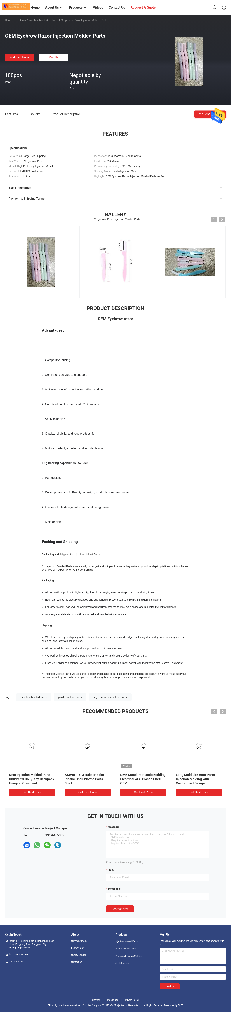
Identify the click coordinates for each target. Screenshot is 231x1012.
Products (20, 20)
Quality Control (78, 955)
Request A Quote (210, 114)
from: (111, 869)
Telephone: (114, 888)
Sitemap (96, 1000)
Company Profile (79, 941)
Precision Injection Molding (129, 956)
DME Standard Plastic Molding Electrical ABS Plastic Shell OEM (143, 779)
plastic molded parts (70, 697)
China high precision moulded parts (65, 1005)
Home (8, 20)
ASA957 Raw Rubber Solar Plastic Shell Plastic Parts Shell (84, 779)
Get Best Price (19, 57)
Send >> (170, 986)
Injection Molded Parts (42, 20)
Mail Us (53, 57)
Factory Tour (77, 948)
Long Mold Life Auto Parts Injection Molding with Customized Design (195, 779)
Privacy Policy (132, 1000)
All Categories (122, 963)
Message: (113, 826)
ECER (180, 1005)
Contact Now (119, 909)
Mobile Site (112, 1000)
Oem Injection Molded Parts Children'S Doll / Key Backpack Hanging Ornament (31, 779)
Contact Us (76, 962)
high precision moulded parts (110, 697)
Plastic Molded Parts (126, 948)
